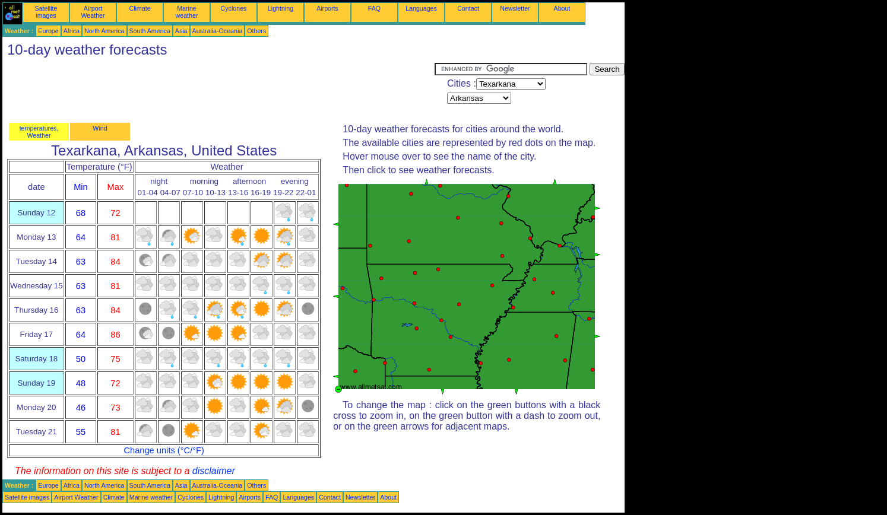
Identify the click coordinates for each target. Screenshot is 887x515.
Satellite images (46, 12)
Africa (72, 30)
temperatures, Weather (39, 132)
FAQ (374, 8)
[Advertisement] (218, 89)
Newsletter (515, 8)
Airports (327, 8)
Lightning (280, 8)
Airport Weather (92, 12)
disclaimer (213, 471)
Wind (100, 128)
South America (149, 30)
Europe (48, 30)
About (562, 8)
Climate (139, 8)
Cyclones (234, 8)
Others (256, 30)
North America (104, 30)
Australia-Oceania (217, 30)
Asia (181, 30)
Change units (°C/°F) (163, 450)
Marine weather (187, 12)
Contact (468, 8)
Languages (421, 8)
